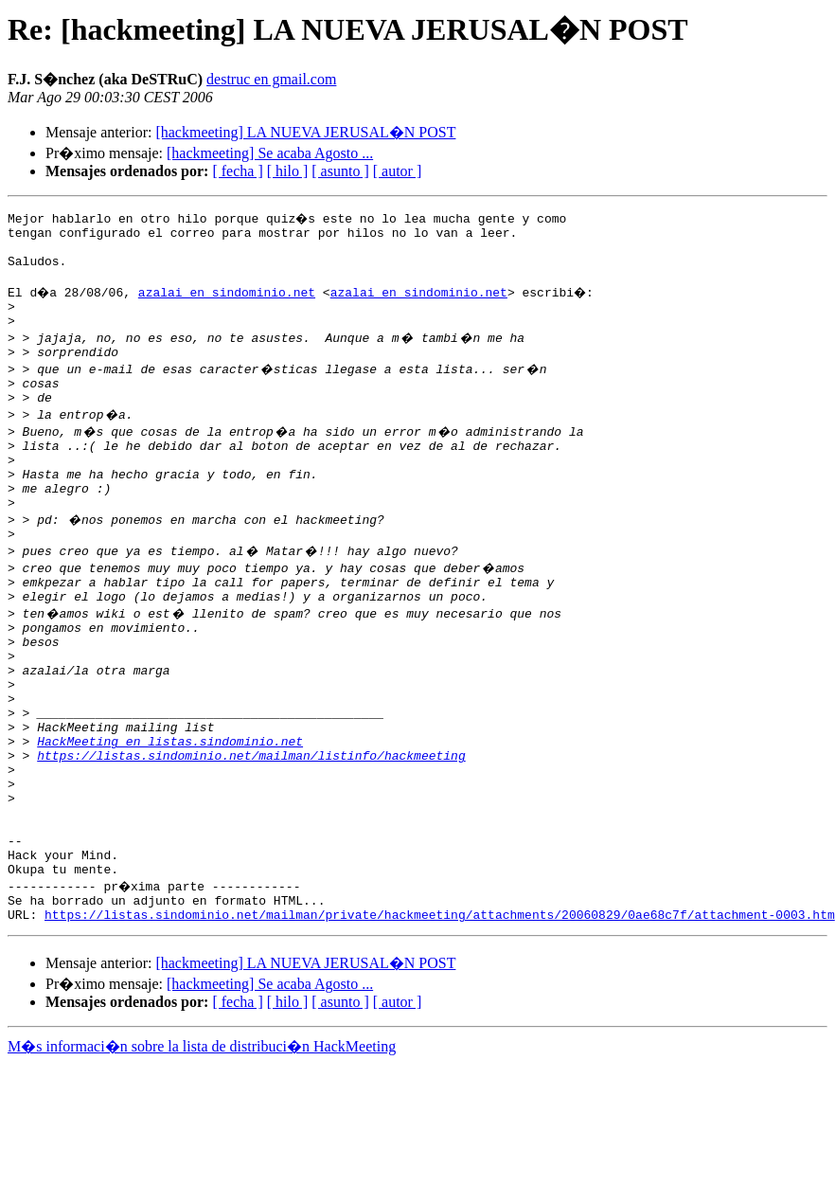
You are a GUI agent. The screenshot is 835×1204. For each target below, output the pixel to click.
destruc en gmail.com (271, 79)
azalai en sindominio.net (228, 303)
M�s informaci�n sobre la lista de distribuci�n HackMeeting (202, 1151)
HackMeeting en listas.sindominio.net (170, 814)
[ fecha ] (237, 171)
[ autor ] (397, 171)
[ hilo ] (288, 171)
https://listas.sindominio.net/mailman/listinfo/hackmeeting (251, 831)
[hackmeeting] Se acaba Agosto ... (270, 153)
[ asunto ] (339, 171)
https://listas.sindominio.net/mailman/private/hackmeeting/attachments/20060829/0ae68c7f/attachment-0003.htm (439, 1019)
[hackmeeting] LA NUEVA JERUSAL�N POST (305, 132)
